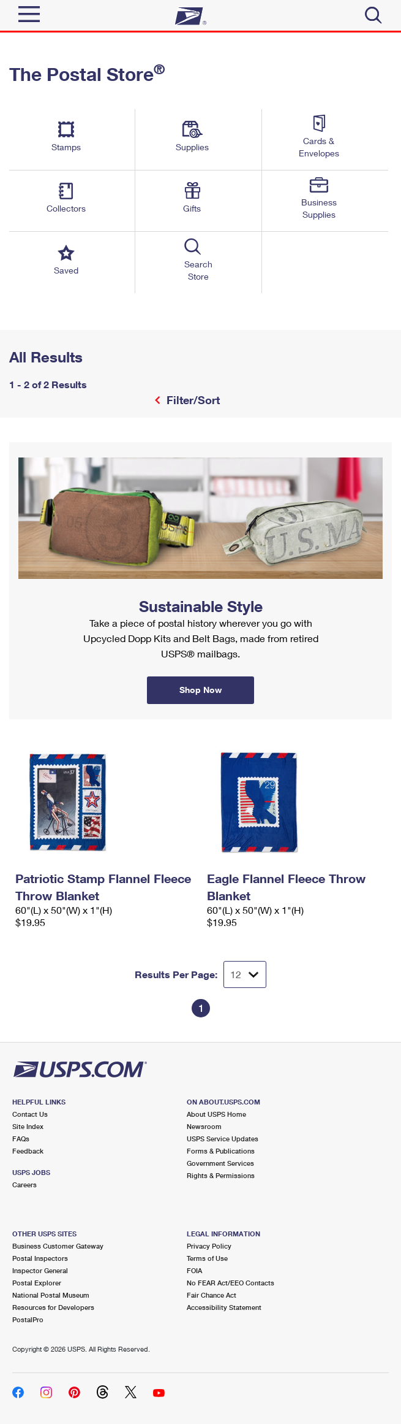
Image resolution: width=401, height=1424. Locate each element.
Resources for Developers (53, 1307)
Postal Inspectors (40, 1258)
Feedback (27, 1151)
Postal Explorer (36, 1283)
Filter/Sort (191, 400)
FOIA (194, 1270)
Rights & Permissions (221, 1175)
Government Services (220, 1163)
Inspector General (40, 1270)
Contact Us (30, 1114)
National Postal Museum (50, 1295)
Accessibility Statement (224, 1307)
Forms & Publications (221, 1151)
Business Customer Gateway (57, 1246)
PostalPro (27, 1319)
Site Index (27, 1126)
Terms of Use (207, 1258)
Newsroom (204, 1126)
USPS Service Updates (222, 1139)
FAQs (20, 1139)
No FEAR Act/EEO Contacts (230, 1283)
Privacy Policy (209, 1246)
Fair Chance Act (211, 1295)
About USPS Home (216, 1114)
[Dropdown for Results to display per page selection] (244, 974)
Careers (24, 1185)
